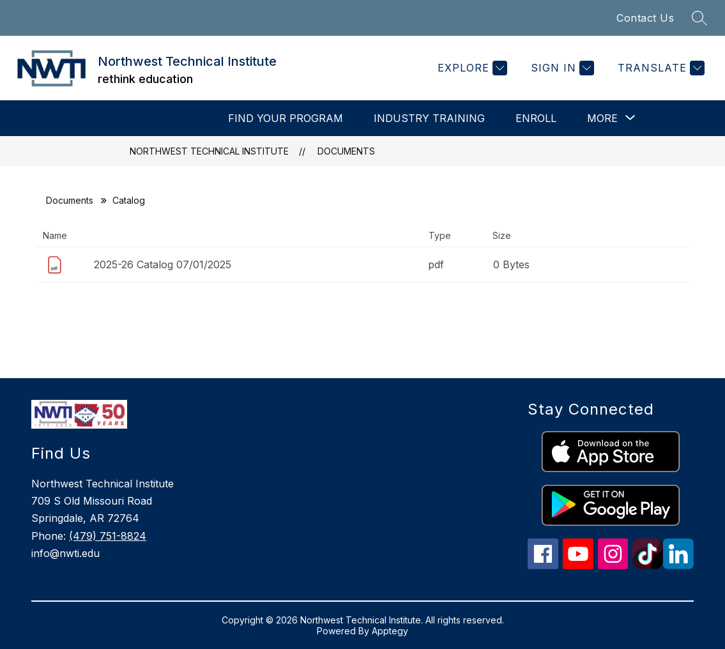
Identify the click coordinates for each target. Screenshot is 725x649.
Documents (346, 151)
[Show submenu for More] (602, 118)
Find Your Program (285, 118)
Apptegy (390, 630)
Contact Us (645, 17)
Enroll (535, 118)
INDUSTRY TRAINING (429, 118)
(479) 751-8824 (107, 536)
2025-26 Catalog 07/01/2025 (162, 264)
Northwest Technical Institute (209, 151)
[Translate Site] (659, 68)
